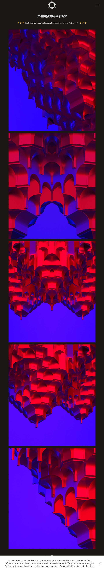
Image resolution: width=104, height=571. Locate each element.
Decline (90, 566)
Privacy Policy (67, 566)
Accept (80, 566)
